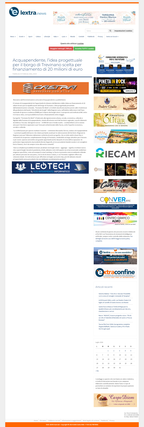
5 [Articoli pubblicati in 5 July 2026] (130, 351)
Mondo (72, 36)
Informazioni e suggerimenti (71, 420)
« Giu (97, 371)
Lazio (64, 36)
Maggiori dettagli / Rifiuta (61, 49)
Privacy (100, 36)
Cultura (38, 36)
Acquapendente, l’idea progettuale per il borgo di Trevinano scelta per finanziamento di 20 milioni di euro (47, 65)
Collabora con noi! (54, 420)
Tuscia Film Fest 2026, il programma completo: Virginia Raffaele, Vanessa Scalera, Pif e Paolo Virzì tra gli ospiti (114, 326)
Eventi (22, 36)
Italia (56, 36)
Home (36, 420)
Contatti (81, 36)
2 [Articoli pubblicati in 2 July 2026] (113, 351)
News (13, 36)
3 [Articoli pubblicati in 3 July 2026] (119, 351)
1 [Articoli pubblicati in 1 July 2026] (108, 351)
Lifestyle (47, 36)
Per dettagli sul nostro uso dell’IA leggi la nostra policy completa (114, 238)
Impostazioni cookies (123, 31)
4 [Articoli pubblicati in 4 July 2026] (125, 351)
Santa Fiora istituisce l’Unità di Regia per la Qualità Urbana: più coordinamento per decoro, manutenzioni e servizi (115, 309)
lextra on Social (112, 36)
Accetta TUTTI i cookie (84, 49)
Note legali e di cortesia (91, 420)
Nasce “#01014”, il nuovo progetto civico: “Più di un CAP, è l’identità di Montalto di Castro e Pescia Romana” (115, 317)
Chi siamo (43, 420)
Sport (30, 36)
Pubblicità (91, 36)
